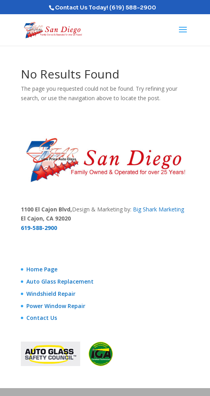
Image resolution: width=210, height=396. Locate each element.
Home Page (41, 269)
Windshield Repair (51, 293)
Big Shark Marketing (158, 209)
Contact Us (41, 317)
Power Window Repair (55, 306)
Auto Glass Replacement (60, 281)
